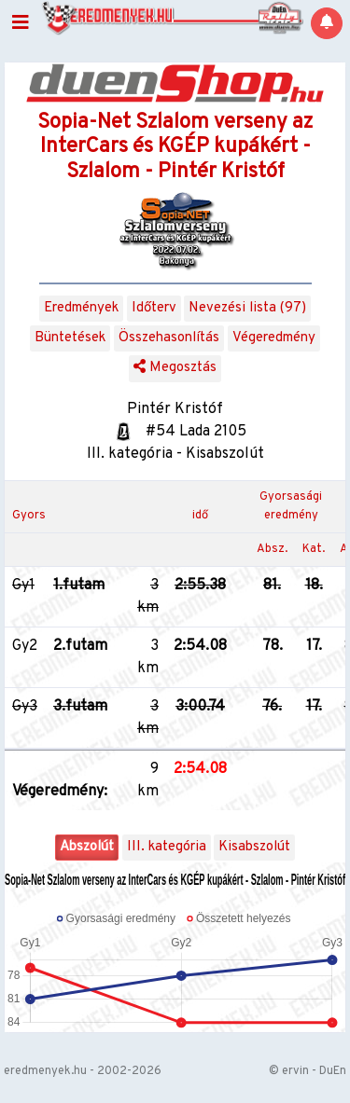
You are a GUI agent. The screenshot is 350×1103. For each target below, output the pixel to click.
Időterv (154, 308)
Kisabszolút (254, 847)
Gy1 (23, 585)
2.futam (80, 646)
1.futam (79, 585)
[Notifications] (327, 23)
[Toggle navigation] (20, 23)
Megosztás (175, 368)
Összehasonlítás (169, 338)
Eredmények (81, 308)
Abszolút (87, 847)
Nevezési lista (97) (247, 308)
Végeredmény (273, 338)
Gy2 (24, 646)
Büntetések (70, 338)
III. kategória (166, 847)
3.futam (80, 706)
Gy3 (24, 706)
